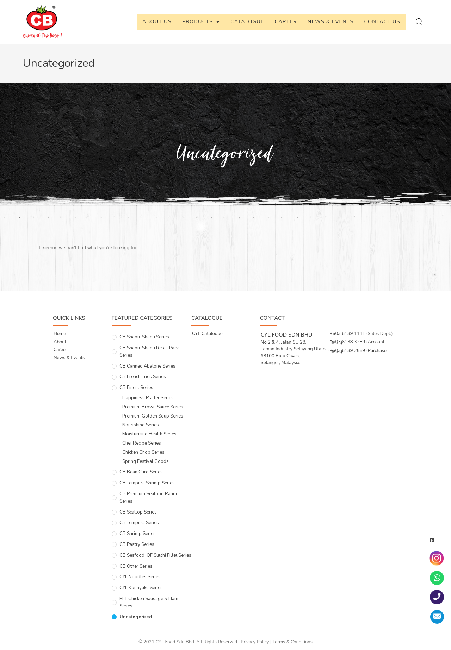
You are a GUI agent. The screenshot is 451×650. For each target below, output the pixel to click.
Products (201, 21)
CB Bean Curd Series (141, 472)
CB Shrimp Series (137, 533)
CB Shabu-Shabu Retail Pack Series (149, 351)
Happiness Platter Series (148, 398)
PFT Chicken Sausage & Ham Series (148, 602)
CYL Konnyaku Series (141, 588)
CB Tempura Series (139, 523)
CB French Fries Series (142, 377)
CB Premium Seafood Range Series (148, 497)
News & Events (331, 21)
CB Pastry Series (136, 544)
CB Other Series (136, 566)
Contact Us (382, 21)
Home (60, 334)
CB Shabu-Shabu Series (144, 337)
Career (286, 21)
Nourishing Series (140, 425)
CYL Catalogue (207, 334)
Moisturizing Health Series (149, 434)
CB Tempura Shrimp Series (147, 483)
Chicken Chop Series (143, 452)
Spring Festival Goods (145, 461)
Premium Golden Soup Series (152, 416)
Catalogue (247, 21)
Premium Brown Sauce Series (152, 407)
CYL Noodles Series (140, 577)
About (60, 342)
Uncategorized (135, 617)
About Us (157, 21)
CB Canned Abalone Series (147, 366)
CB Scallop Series (138, 512)
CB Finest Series (136, 387)
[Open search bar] (419, 21)
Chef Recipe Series (141, 443)
